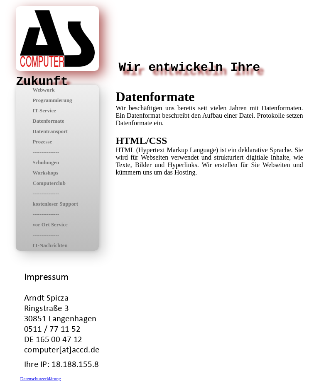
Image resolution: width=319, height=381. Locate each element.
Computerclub (48, 183)
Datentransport (50, 131)
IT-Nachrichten (49, 245)
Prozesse (42, 142)
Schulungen (45, 162)
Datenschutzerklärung (40, 378)
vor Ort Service (49, 225)
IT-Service (44, 111)
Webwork (43, 90)
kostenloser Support (55, 204)
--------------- (45, 152)
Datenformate (48, 121)
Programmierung (52, 100)
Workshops (45, 173)
